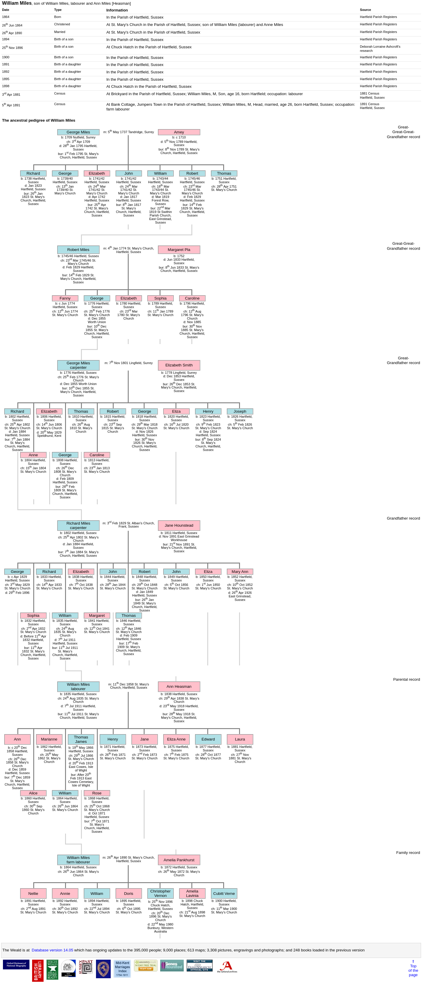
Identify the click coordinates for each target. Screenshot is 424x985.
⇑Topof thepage (413, 968)
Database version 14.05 (52, 950)
